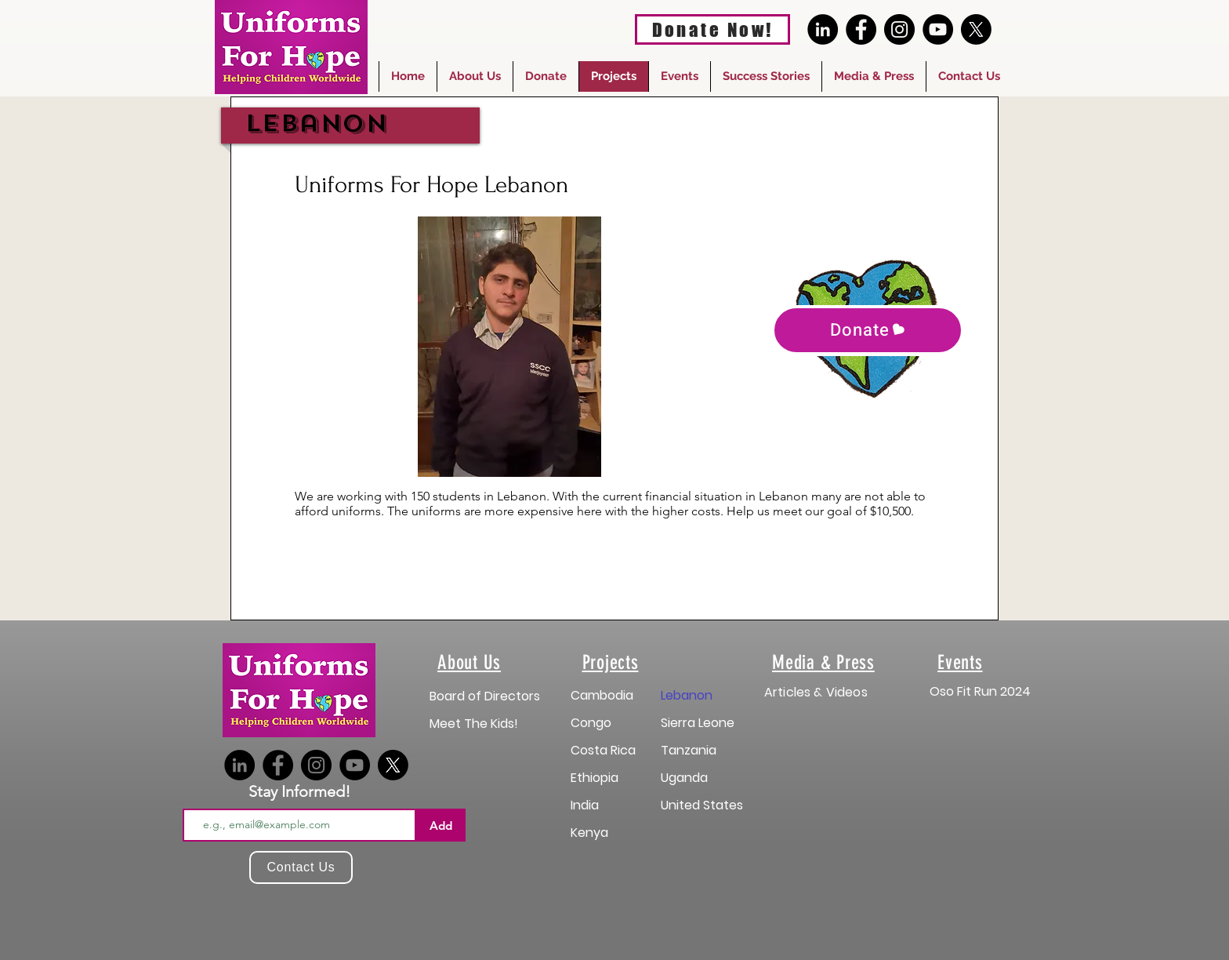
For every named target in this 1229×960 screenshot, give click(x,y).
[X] (976, 29)
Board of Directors (485, 696)
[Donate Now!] (712, 29)
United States (702, 805)
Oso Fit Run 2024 (980, 691)
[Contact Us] (301, 867)
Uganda (684, 778)
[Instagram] (899, 29)
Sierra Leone (697, 723)
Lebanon (686, 695)
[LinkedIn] (822, 29)
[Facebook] (861, 29)
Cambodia (602, 695)
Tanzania (688, 750)
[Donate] (867, 330)
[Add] (441, 825)
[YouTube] (938, 29)
